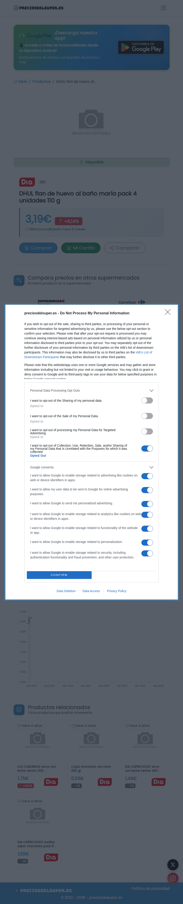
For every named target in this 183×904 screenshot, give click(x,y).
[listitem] (91, 390)
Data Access (91, 591)
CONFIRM (59, 575)
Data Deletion (66, 591)
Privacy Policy (116, 591)
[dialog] (91, 452)
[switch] (147, 400)
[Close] (169, 313)
